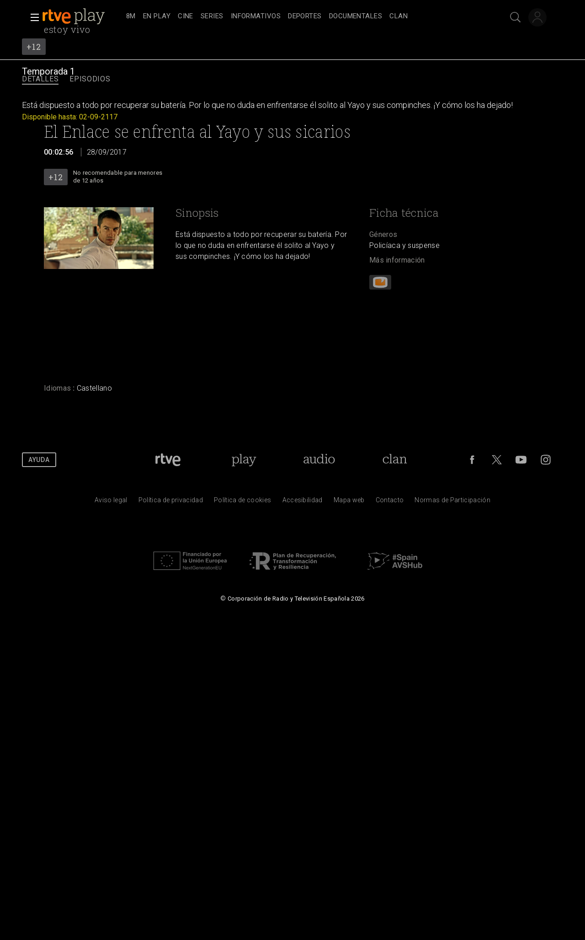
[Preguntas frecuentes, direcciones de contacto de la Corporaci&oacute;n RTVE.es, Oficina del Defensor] (390, 502)
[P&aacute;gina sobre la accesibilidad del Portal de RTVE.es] (302, 502)
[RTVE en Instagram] (545, 459)
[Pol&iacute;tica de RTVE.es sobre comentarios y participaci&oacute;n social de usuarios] (452, 502)
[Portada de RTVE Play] (244, 459)
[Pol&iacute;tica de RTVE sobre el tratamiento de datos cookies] (242, 502)
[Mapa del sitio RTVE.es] (349, 502)
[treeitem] (131, 16)
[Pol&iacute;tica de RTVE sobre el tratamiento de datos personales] (170, 502)
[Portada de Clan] (395, 459)
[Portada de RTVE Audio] (319, 459)
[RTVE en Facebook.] (472, 459)
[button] (32, 17)
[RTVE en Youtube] (521, 459)
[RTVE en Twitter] (496, 459)
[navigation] (302, 16)
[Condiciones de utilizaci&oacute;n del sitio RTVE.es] (111, 502)
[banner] (82, 16)
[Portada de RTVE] (168, 459)
